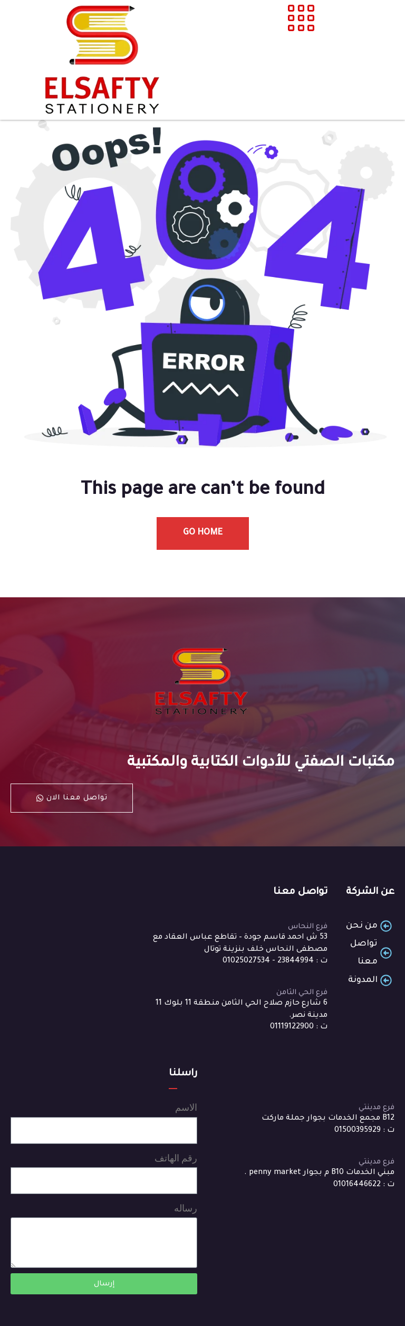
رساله (185, 1208)
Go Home (203, 533)
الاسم (186, 1107)
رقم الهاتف (176, 1157)
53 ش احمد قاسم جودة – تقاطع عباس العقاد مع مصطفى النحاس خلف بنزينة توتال (240, 943)
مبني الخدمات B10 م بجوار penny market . (319, 1173)
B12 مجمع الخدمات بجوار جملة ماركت (328, 1118)
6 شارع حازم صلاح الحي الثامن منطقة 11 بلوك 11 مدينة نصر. (241, 1009)
